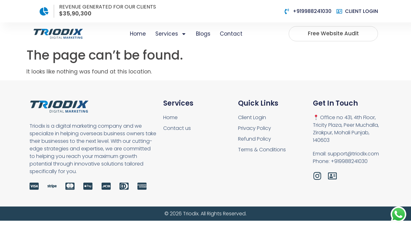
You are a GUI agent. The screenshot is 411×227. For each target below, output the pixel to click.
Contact (231, 34)
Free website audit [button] (333, 33)
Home (138, 34)
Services (170, 34)
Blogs (203, 34)
